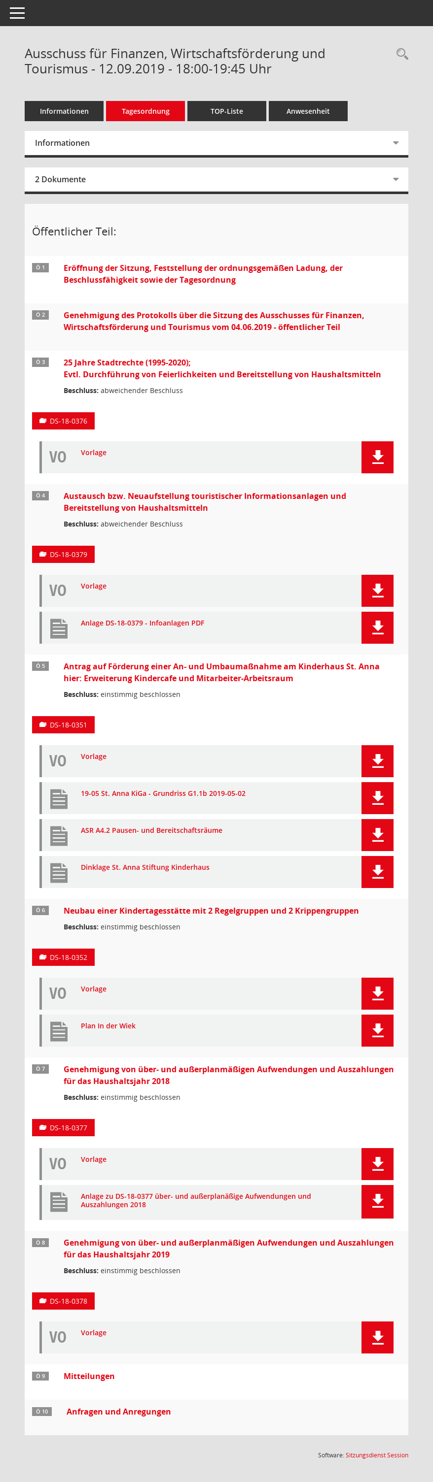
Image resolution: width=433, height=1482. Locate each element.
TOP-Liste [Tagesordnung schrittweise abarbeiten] (227, 111)
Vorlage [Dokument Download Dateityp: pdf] (94, 453)
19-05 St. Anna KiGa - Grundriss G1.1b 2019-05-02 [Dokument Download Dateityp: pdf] (163, 794)
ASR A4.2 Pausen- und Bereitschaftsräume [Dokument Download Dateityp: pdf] (151, 830)
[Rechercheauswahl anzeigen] (400, 54)
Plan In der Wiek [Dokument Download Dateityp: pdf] (108, 1026)
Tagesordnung (146, 111)
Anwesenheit (308, 111)
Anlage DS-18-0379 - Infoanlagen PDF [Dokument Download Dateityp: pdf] (142, 623)
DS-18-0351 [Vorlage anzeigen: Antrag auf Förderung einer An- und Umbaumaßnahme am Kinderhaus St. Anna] (68, 724)
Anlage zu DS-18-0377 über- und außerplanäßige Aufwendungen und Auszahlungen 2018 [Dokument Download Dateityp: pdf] (196, 1200)
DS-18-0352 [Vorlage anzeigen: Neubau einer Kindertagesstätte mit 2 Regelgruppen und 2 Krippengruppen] (68, 957)
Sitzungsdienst (377, 1455)
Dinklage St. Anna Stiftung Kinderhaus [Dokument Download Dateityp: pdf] (145, 867)
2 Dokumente (60, 179)
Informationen (64, 111)
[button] (377, 457)
